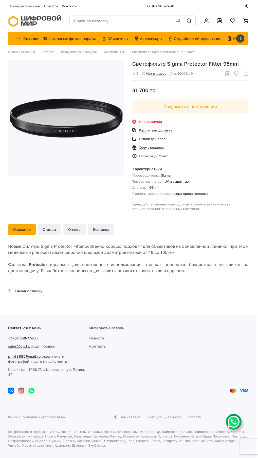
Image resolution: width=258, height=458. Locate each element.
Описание (22, 229)
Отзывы (49, 229)
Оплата (74, 229)
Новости (96, 338)
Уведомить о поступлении (190, 106)
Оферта (194, 417)
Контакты (97, 346)
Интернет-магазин (106, 328)
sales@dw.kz (19, 346)
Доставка (101, 229)
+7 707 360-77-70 (160, 6)
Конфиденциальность (164, 417)
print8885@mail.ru (24, 356)
